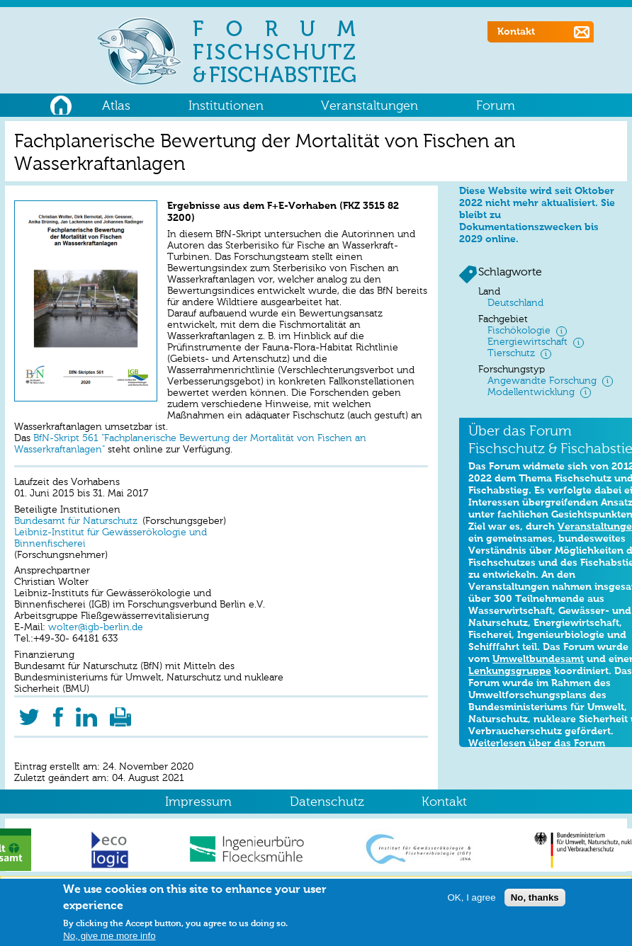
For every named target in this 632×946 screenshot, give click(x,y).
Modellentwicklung (531, 392)
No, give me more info (109, 938)
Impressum (198, 802)
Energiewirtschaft (527, 342)
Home (60, 103)
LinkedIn (86, 712)
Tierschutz (511, 353)
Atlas (116, 106)
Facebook (57, 712)
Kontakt (516, 32)
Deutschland (515, 303)
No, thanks (535, 899)
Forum (495, 106)
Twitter (28, 712)
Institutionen (226, 106)
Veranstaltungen (369, 106)
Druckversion (120, 712)
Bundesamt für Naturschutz (75, 521)
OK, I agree (471, 899)
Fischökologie (519, 331)
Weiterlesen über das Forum (536, 743)
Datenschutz (327, 802)
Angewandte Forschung (542, 381)
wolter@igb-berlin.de (94, 627)
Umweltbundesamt (538, 659)
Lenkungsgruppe (509, 671)
